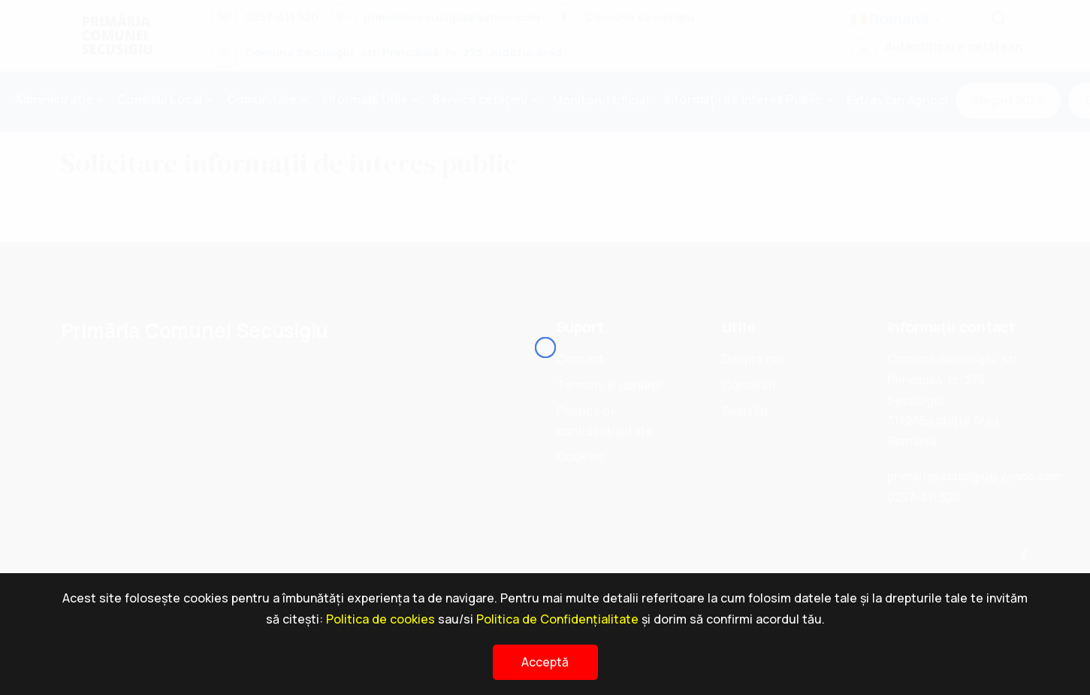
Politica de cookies (380, 619)
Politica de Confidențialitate (557, 619)
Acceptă (545, 662)
